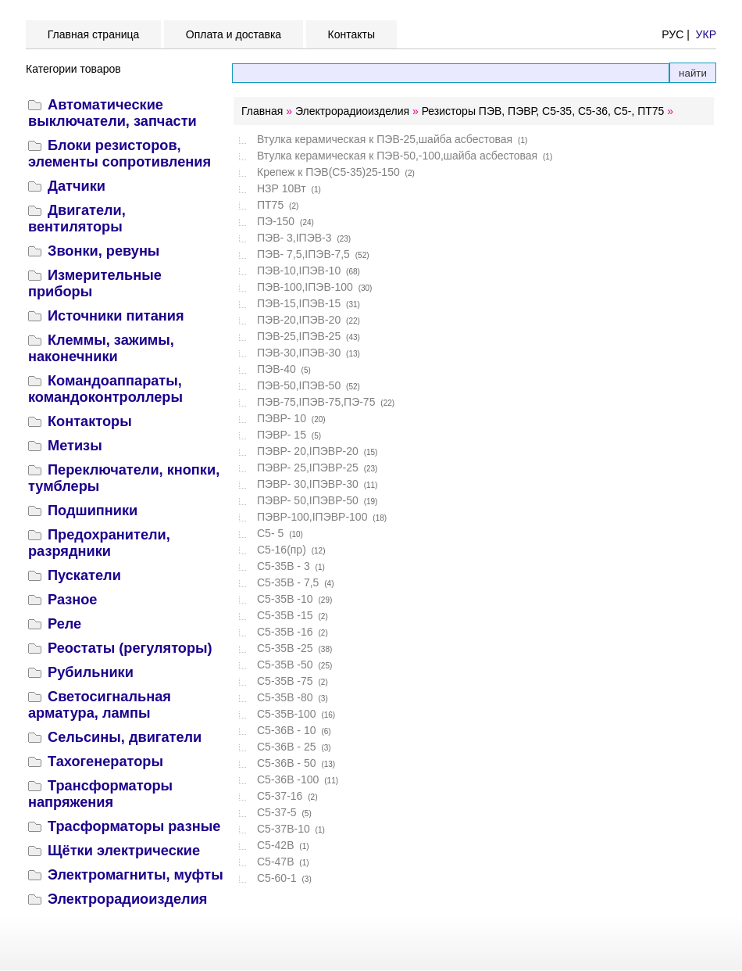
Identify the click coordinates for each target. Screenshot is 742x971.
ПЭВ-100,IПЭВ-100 (305, 287)
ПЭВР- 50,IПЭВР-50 (308, 500)
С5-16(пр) (281, 549)
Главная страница (93, 34)
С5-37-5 (277, 812)
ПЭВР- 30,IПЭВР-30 (308, 484)
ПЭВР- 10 (281, 418)
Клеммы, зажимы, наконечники (101, 348)
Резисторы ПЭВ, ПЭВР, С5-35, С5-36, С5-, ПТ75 (543, 111)
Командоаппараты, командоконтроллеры (105, 389)
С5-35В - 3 (283, 566)
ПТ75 (270, 205)
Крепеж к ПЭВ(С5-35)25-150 (328, 172)
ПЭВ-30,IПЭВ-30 (299, 352)
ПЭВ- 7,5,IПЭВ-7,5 (303, 254)
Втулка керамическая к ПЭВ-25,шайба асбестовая (384, 139)
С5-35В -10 (285, 599)
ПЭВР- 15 (281, 434)
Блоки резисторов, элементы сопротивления (119, 154)
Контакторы (90, 421)
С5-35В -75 (285, 681)
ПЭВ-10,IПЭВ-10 (299, 270)
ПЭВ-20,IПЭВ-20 (299, 320)
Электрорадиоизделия (127, 899)
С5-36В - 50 (286, 763)
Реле (64, 624)
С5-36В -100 (288, 779)
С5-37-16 (279, 796)
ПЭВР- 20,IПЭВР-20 (308, 451)
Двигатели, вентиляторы (77, 218)
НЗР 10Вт (281, 188)
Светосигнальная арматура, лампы (99, 705)
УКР (706, 34)
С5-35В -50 (285, 664)
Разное (72, 599)
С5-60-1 (277, 878)
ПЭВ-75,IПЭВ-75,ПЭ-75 (316, 402)
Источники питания (116, 316)
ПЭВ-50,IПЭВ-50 (299, 385)
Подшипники (92, 510)
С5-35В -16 (285, 631)
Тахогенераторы (105, 761)
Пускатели (84, 575)
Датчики (76, 186)
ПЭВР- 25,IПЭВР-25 (308, 467)
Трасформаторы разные (134, 826)
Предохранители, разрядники (99, 543)
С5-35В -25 (285, 648)
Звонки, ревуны (103, 251)
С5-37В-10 (283, 828)
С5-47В (275, 861)
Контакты (351, 34)
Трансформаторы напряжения (100, 794)
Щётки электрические (124, 850)
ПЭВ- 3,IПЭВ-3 (294, 237)
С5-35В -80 (285, 697)
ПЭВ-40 (276, 369)
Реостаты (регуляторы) (130, 648)
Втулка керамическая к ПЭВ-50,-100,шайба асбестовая (397, 155)
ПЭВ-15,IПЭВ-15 (299, 303)
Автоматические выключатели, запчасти (112, 113)
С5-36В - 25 (286, 746)
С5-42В (275, 845)
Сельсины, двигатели (125, 737)
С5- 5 (270, 533)
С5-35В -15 (285, 615)
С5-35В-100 (286, 714)
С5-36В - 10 (286, 730)
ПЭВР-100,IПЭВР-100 (312, 517)
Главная (262, 111)
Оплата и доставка (233, 34)
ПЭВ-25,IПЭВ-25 (299, 336)
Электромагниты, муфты (135, 875)
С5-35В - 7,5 (288, 582)
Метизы (75, 445)
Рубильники (91, 672)
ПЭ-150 (275, 221)
